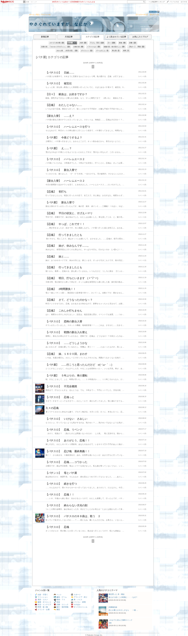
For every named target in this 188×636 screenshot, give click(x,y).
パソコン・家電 (78, 602)
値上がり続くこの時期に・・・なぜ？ (123, 597)
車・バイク (76, 600)
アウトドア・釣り (79, 597)
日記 (37, 15)
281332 (152, 12)
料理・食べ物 (41, 607)
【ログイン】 (154, 15)
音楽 (57, 602)
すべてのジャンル (79, 607)
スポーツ (76, 595)
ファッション (41, 597)
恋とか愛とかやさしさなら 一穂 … (123, 610)
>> (157, 2)
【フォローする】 (142, 15)
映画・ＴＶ (59, 600)
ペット (58, 595)
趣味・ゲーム (60, 597)
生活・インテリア (43, 604)
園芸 (57, 609)
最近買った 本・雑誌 (116, 594)
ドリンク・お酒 (42, 609)
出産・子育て (41, 595)
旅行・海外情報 (61, 607)
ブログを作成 (174, 2)
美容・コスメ (41, 600)
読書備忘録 (113, 607)
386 (110, 623)
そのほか (76, 604)
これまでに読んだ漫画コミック (120, 620)
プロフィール (45, 15)
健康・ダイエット (43, 602)
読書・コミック (31, 2)
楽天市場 (184, 2)
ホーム (31, 15)
